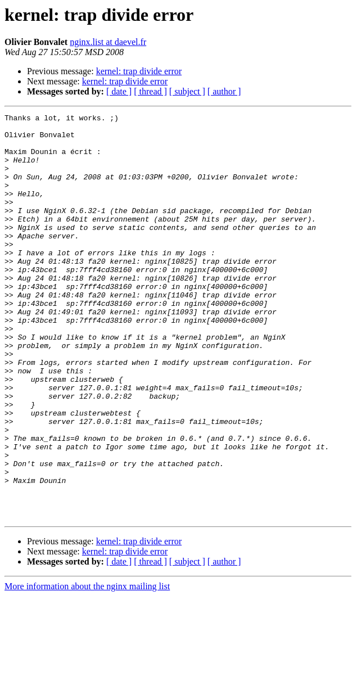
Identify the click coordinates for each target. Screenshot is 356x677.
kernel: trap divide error (139, 71)
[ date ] (119, 91)
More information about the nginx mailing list (87, 667)
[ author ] (224, 91)
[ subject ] (187, 91)
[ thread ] (150, 91)
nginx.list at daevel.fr (108, 42)
